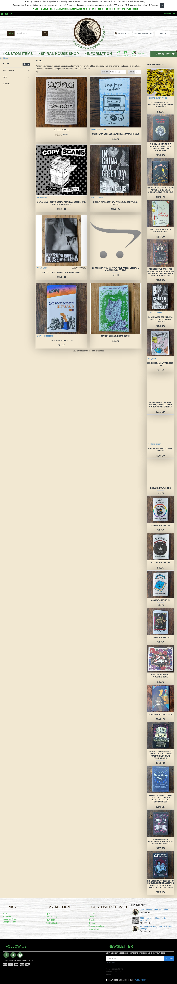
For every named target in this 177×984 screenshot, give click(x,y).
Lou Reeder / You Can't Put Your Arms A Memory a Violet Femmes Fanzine (115, 269)
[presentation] (145, 972)
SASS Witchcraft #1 (160, 637)
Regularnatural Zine (160, 488)
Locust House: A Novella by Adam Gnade (61, 272)
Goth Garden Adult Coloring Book (160, 676)
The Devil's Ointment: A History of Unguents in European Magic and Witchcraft (160, 147)
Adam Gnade (43, 268)
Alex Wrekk (42, 197)
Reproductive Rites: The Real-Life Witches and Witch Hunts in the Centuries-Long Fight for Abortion (160, 272)
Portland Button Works (157, 98)
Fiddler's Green (154, 444)
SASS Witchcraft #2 (160, 600)
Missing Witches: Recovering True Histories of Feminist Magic (160, 841)
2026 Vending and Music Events (154, 910)
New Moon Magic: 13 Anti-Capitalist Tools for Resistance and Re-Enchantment (160, 799)
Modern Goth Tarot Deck (160, 714)
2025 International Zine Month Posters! (153, 919)
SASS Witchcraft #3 (160, 563)
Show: (131, 72)
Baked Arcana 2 (61, 130)
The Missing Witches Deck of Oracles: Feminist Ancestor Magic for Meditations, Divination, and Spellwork (160, 884)
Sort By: (105, 72)
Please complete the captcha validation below (114, 972)
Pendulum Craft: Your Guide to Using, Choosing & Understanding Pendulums (160, 190)
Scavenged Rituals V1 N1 (61, 340)
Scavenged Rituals (45, 336)
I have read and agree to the (126, 980)
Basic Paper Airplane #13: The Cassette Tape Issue (115, 134)
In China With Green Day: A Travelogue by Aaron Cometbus (115, 203)
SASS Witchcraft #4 (160, 525)
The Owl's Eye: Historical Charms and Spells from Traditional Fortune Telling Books (161, 755)
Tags (5, 77)
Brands (6, 84)
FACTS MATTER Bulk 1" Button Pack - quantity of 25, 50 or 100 (160, 104)
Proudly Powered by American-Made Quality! (155, 928)
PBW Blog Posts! (139, 905)
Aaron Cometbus (98, 197)
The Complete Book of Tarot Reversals (160, 231)
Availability (8, 71)
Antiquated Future (98, 129)
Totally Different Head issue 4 (115, 336)
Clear (27, 64)
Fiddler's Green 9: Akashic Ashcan (160, 450)
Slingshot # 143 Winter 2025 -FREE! (160, 364)
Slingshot (152, 358)
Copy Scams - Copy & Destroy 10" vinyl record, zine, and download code (61, 203)
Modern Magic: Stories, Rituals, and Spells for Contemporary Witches (160, 405)
